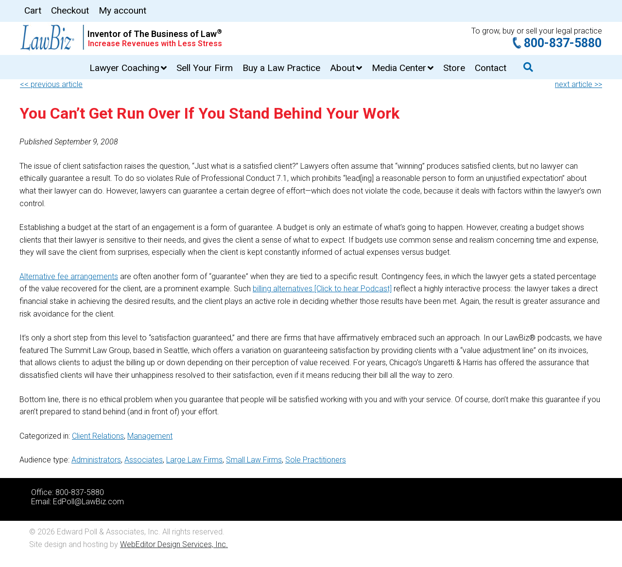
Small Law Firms (254, 459)
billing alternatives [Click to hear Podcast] (322, 288)
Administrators (96, 459)
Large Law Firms (194, 459)
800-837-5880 (563, 43)
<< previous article (51, 84)
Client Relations (98, 436)
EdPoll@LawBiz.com (88, 501)
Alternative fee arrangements (68, 276)
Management (150, 436)
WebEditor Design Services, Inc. (174, 544)
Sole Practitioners (315, 459)
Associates (143, 459)
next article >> (578, 84)
